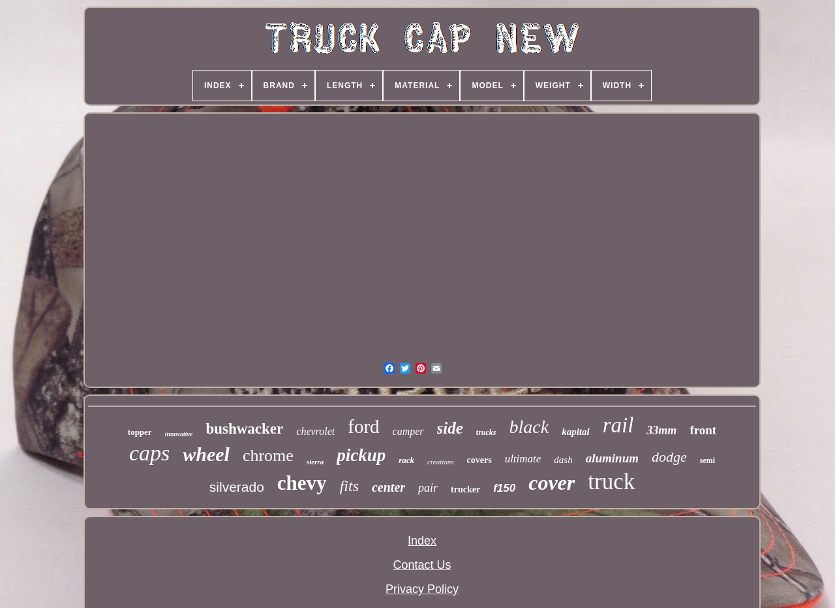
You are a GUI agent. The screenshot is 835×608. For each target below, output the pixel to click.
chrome (268, 455)
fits (349, 485)
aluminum (612, 458)
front (703, 430)
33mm (661, 430)
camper (408, 431)
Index (422, 540)
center (388, 487)
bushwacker (244, 429)
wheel (206, 454)
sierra (315, 462)
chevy (302, 483)
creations (440, 462)
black (529, 427)
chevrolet (315, 431)
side (450, 428)
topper (140, 432)
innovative (179, 434)
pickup (361, 455)
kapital (576, 431)
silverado (236, 486)
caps (149, 453)
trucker (465, 489)
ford (363, 426)
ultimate (523, 459)
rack (406, 460)
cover (551, 482)
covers (479, 460)
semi (707, 460)
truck (611, 481)
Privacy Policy (422, 589)
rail (618, 425)
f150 (504, 488)
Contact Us (422, 564)
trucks (486, 432)
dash (563, 460)
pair (428, 487)
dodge (669, 457)
